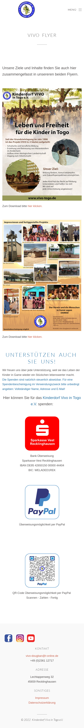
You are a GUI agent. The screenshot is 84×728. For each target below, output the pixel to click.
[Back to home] (17, 10)
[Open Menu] (75, 10)
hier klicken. (35, 206)
